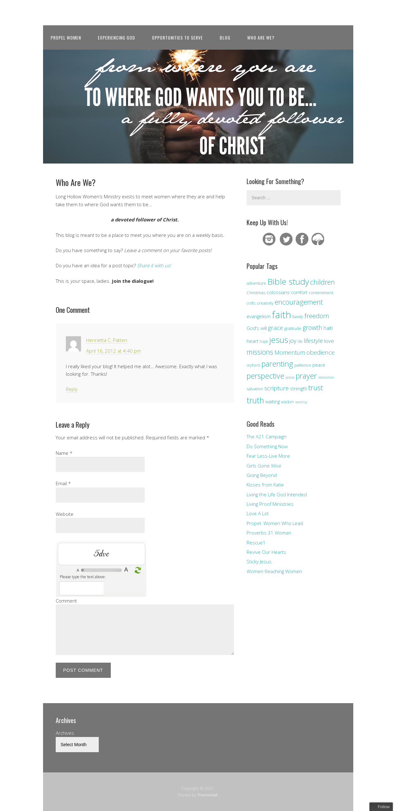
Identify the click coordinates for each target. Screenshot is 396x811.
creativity (265, 303)
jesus (278, 339)
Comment (66, 600)
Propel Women (66, 37)
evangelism (259, 316)
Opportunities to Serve (177, 37)
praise (290, 377)
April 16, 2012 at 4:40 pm (113, 351)
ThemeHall (207, 795)
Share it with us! (154, 265)
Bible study (288, 281)
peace (318, 365)
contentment (321, 292)
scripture (276, 388)
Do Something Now (267, 446)
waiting (272, 401)
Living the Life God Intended (277, 494)
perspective (265, 376)
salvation (255, 389)
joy (292, 340)
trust (315, 388)
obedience (320, 352)
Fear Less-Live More (268, 456)
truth (255, 400)
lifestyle (313, 340)
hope (264, 341)
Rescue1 (256, 542)
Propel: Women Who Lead (275, 523)
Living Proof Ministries (270, 504)
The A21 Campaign (266, 436)
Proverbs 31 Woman (269, 532)
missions (260, 352)
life (300, 341)
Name (64, 453)
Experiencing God (116, 37)
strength (298, 389)
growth (312, 327)
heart (252, 341)
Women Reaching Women (274, 571)
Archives (65, 733)
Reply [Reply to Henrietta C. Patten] (72, 389)
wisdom (287, 401)
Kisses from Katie (265, 484)
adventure (256, 283)
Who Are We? (260, 37)
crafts (251, 303)
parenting (277, 364)
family (297, 316)
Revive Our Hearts (266, 552)
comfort (299, 292)
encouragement (299, 301)
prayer (306, 376)
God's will (257, 328)
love (329, 340)
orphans (253, 365)
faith (281, 314)
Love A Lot (258, 513)
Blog (225, 37)
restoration (326, 377)
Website (64, 514)
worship (301, 402)
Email (63, 483)
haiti (328, 327)
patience (302, 365)
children (322, 282)
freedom (317, 316)
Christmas (256, 292)
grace (275, 327)
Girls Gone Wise (264, 465)
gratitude (292, 328)
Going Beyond (262, 475)
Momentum (289, 352)
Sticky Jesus (259, 561)
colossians (278, 292)
